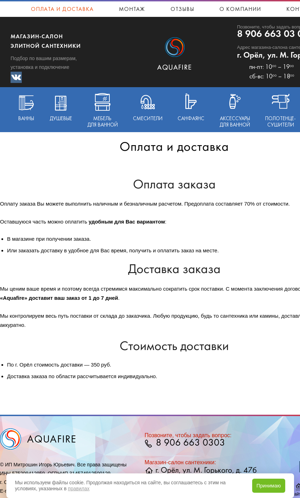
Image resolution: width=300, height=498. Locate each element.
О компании (240, 9)
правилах (78, 488)
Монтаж (132, 9)
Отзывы (182, 9)
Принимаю (268, 486)
